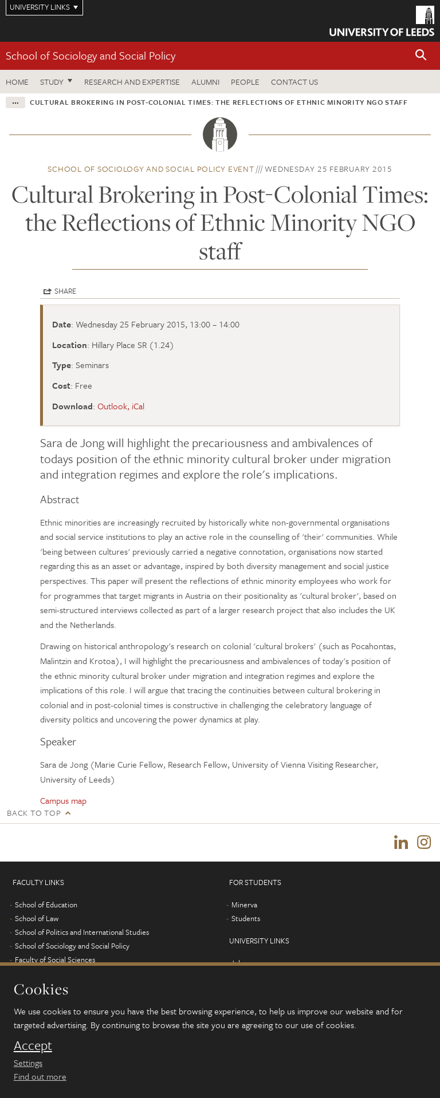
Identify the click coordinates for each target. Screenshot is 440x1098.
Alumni (205, 82)
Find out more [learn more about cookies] (40, 1076)
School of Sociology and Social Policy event (151, 169)
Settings (28, 1062)
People (245, 82)
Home (17, 82)
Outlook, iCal (120, 406)
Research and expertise (132, 82)
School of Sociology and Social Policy (90, 55)
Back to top (34, 813)
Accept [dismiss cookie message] (33, 1045)
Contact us (294, 82)
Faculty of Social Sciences (55, 959)
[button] (421, 56)
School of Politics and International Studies (82, 932)
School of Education (46, 904)
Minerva (244, 904)
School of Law (36, 918)
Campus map (63, 800)
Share (65, 291)
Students (245, 918)
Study (52, 82)
